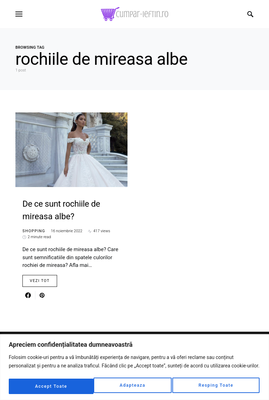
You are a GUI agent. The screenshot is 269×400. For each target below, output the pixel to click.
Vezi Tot (40, 280)
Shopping (33, 231)
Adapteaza (46, 386)
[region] (134, 368)
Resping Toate (131, 386)
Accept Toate (218, 386)
